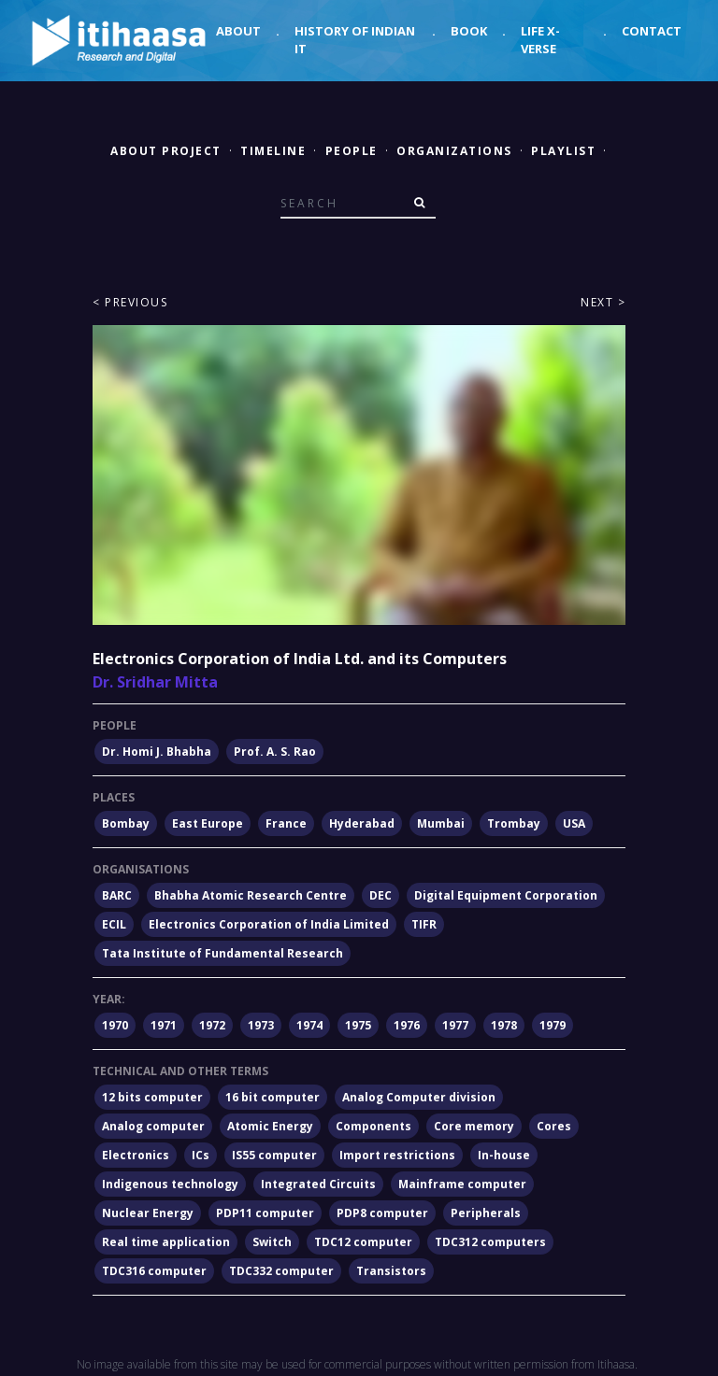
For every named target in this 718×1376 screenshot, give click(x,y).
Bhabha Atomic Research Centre (250, 895)
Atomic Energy (270, 1126)
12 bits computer (152, 1097)
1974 (309, 1025)
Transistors (391, 1271)
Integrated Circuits (318, 1184)
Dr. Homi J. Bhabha (156, 751)
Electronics (135, 1155)
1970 (115, 1025)
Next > (603, 302)
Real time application (166, 1242)
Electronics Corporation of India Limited (269, 924)
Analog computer (153, 1126)
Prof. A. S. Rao (275, 751)
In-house (504, 1155)
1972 (212, 1025)
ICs (200, 1155)
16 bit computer (272, 1097)
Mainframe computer (462, 1184)
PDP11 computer (265, 1213)
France (286, 823)
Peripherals (486, 1213)
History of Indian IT (354, 40)
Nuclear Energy (148, 1213)
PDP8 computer (382, 1213)
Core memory (474, 1126)
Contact (652, 30)
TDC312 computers (490, 1242)
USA (574, 823)
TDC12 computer (363, 1242)
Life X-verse (540, 40)
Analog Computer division (418, 1097)
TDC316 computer (154, 1271)
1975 (358, 1025)
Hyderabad (362, 823)
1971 (164, 1025)
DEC (380, 895)
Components (373, 1126)
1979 (552, 1025)
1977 (455, 1025)
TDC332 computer (281, 1271)
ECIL (114, 924)
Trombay (513, 823)
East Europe (207, 823)
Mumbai (441, 823)
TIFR (424, 924)
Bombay (126, 823)
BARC (117, 895)
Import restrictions (397, 1155)
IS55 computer (274, 1155)
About (238, 30)
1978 (504, 1025)
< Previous (130, 302)
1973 (261, 1025)
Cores (554, 1126)
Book (469, 30)
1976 (407, 1025)
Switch (272, 1242)
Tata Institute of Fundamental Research (222, 953)
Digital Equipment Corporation (505, 895)
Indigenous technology (170, 1184)
